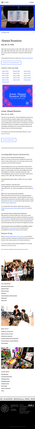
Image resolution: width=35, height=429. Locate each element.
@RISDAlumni (19, 399)
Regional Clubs (5, 288)
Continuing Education (6, 376)
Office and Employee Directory (26, 406)
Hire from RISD (22, 408)
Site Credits (4, 386)
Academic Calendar (23, 412)
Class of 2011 (5, 79)
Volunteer (3, 293)
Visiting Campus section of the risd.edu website (13, 208)
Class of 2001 (16, 77)
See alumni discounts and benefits (9, 338)
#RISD (27, 399)
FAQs (2, 390)
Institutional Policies (24, 411)
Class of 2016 (16, 79)
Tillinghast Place (5, 379)
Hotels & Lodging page (10, 202)
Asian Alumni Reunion (8, 139)
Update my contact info (7, 331)
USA (11, 407)
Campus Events (5, 383)
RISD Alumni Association (7, 286)
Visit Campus (4, 343)
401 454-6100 (13, 409)
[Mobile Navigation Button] (32, 2)
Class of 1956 (16, 71)
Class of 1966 (5, 73)
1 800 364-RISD (13, 410)
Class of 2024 (5, 81)
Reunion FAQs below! (27, 58)
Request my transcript (6, 336)
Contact (21, 405)
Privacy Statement (5, 388)
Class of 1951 (5, 71)
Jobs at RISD (22, 409)
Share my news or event (7, 333)
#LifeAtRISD (9, 399)
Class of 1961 (27, 71)
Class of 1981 (5, 75)
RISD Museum (6, 218)
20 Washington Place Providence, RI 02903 (14, 406)
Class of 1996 (5, 77)
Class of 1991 (27, 75)
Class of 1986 (16, 75)
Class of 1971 (16, 73)
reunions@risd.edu (13, 228)
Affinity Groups (5, 291)
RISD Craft (4, 300)
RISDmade (4, 298)
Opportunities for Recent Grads (9, 295)
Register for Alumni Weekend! (11, 62)
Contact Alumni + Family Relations (9, 340)
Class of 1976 (27, 73)
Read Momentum (5, 381)
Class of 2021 (27, 79)
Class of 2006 (27, 77)
